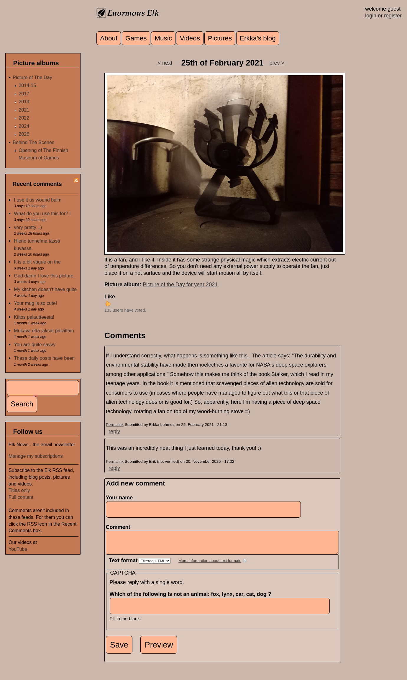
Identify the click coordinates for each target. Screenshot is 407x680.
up (107, 303)
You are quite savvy (34, 344)
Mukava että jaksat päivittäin (44, 330)
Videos (190, 38)
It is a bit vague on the (37, 261)
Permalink (115, 424)
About (108, 38)
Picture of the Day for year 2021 (180, 284)
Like (109, 297)
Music (163, 38)
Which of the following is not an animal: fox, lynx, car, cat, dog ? (192, 598)
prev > (277, 63)
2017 (24, 93)
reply (114, 431)
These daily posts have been (44, 358)
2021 (24, 109)
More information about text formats (209, 565)
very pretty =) (28, 227)
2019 (24, 101)
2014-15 (27, 85)
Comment (120, 527)
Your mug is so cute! (35, 303)
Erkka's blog (258, 38)
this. (244, 356)
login (370, 16)
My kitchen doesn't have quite (45, 289)
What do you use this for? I (42, 213)
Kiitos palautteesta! (34, 317)
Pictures (220, 38)
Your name (119, 498)
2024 (24, 126)
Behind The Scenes (33, 142)
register (393, 16)
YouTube (18, 549)
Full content (21, 497)
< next (164, 63)
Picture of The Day (32, 77)
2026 (24, 134)
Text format (124, 565)
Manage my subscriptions (36, 456)
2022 (24, 117)
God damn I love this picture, (44, 275)
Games (136, 38)
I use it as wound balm (37, 199)
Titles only (19, 490)
